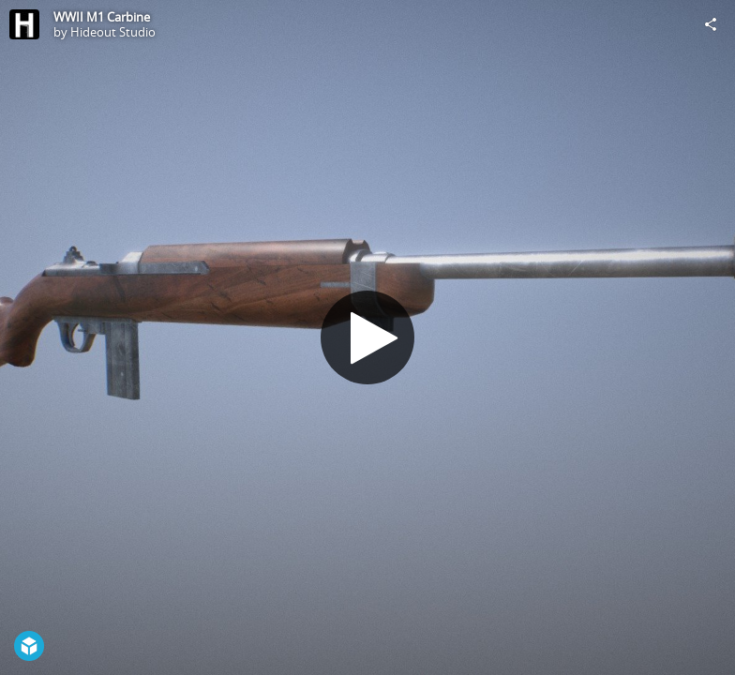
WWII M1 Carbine (101, 16)
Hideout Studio (113, 31)
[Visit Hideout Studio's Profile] (24, 24)
